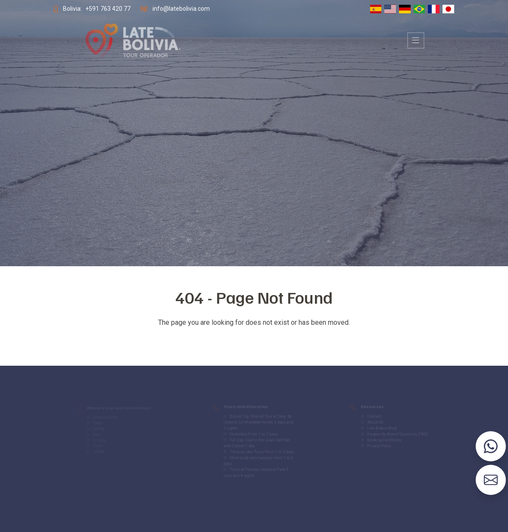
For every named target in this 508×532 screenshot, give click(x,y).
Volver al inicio (254, 340)
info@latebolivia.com (178, 8)
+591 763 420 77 (103, 8)
